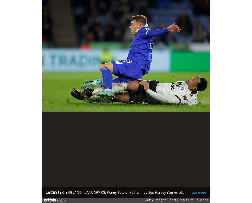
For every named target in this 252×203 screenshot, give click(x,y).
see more (198, 192)
